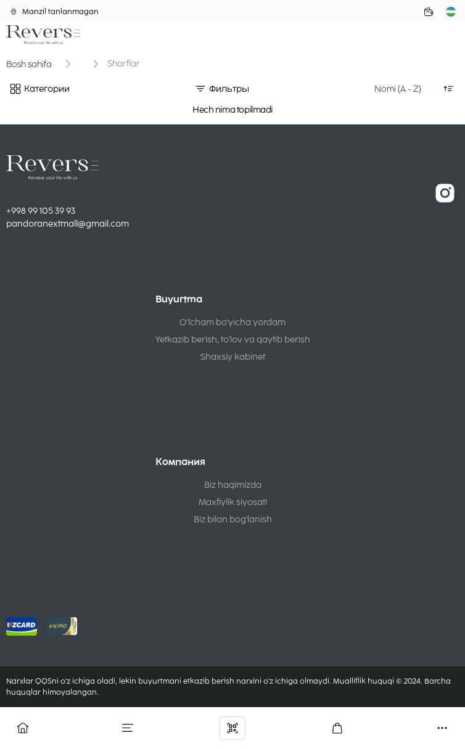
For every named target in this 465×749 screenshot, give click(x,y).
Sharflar (123, 63)
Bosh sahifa (29, 64)
